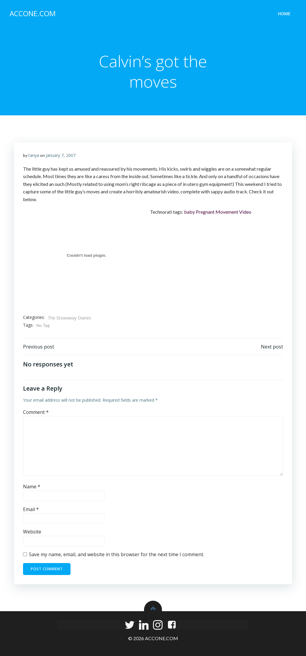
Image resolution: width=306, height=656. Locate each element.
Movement (226, 212)
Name (31, 486)
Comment (36, 412)
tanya (33, 155)
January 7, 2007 (61, 155)
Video (245, 212)
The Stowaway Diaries (69, 318)
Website (32, 531)
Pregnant (205, 212)
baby (189, 212)
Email (31, 509)
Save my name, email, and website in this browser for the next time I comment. (116, 554)
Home (284, 13)
